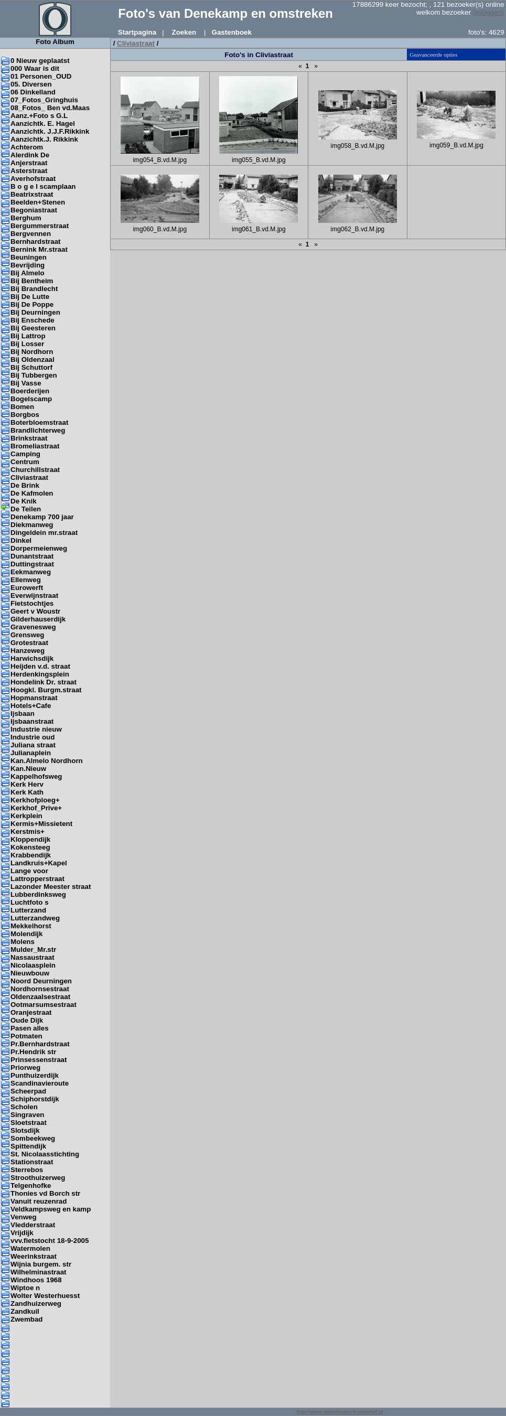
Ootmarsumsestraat (43, 1005)
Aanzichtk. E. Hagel (42, 123)
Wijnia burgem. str (40, 1264)
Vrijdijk (22, 1233)
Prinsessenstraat (38, 1060)
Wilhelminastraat (38, 1272)
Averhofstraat (33, 179)
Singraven (27, 1115)
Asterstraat (28, 171)
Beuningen (28, 257)
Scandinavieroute (39, 1083)
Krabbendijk (30, 855)
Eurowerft (26, 588)
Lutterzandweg (35, 918)
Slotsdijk (25, 1130)
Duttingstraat (32, 564)
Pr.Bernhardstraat (40, 1044)
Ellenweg (25, 580)
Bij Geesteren (33, 328)
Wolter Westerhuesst (45, 1296)
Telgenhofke (30, 1185)
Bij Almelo (27, 273)
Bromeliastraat (34, 446)
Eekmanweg (30, 572)
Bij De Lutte (29, 297)
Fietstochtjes (31, 603)
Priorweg (25, 1067)
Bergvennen (30, 234)
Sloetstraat (28, 1123)
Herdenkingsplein (39, 674)
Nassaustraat (32, 957)
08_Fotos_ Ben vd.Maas (50, 108)
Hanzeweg (27, 651)
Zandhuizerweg (35, 1303)
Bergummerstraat (39, 226)
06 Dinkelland (33, 92)
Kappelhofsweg (36, 776)
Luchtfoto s (29, 902)
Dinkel (20, 540)
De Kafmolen (31, 493)
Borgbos (24, 415)
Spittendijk (28, 1146)
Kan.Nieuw (28, 769)
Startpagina (137, 32)
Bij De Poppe (31, 304)
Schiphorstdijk (34, 1099)
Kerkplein (26, 816)
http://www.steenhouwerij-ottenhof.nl (340, 1411)
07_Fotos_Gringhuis (44, 100)
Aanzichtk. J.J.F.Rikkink (49, 131)
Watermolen (30, 1248)
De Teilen (25, 509)
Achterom (26, 147)
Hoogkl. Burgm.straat (46, 690)
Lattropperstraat (37, 879)
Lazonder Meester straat (50, 887)
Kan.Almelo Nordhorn (46, 761)
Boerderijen (29, 391)
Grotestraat (29, 643)
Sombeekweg (32, 1138)
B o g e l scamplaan (43, 186)
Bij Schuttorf (31, 367)
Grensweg (27, 635)
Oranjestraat (31, 1012)
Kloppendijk (30, 839)
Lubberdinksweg (38, 894)
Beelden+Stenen (37, 202)
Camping (25, 454)
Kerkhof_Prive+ (36, 808)
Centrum (24, 462)
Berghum (25, 218)
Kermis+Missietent (41, 824)
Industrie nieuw (36, 729)
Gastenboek (232, 32)
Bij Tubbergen (33, 375)
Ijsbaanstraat (31, 721)
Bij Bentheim (31, 281)
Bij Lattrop (28, 336)
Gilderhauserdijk (38, 619)
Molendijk (26, 934)
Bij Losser (27, 344)
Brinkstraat (28, 438)
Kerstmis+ (27, 831)
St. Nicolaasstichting (44, 1154)
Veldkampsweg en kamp (50, 1209)
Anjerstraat (28, 163)
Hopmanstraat (34, 698)
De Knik (23, 501)
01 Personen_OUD (40, 76)
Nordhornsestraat (39, 989)
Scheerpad (28, 1091)
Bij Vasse (25, 383)
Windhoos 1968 (36, 1280)
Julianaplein (30, 753)
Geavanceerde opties (433, 54)
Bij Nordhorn (31, 352)
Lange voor (29, 871)
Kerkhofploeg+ (35, 800)
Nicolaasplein (33, 965)
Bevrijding (27, 265)
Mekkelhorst (30, 926)
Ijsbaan (22, 713)
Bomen (22, 407)
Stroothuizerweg (37, 1178)
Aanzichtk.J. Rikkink (44, 139)
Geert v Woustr (35, 611)
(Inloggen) (488, 12)
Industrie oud (32, 737)
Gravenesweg (33, 627)
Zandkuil (24, 1311)
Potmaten (26, 1036)
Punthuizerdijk (34, 1075)
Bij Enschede (32, 320)
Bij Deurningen (35, 312)
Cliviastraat (29, 477)
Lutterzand (28, 910)
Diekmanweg (31, 525)
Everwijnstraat (34, 595)
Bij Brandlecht (34, 289)
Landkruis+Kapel (38, 863)
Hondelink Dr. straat (43, 682)
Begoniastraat (33, 210)
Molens (22, 942)
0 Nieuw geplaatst (40, 61)
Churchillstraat (35, 470)
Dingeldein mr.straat (44, 533)
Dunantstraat (31, 556)
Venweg (23, 1217)
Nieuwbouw (29, 973)
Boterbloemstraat (39, 422)
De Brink (24, 485)
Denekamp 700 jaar (42, 517)
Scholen (24, 1107)
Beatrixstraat (31, 194)
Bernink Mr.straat (39, 249)
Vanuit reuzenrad (38, 1201)
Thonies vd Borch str (45, 1193)
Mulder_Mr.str (33, 949)
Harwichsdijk (31, 658)
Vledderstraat (32, 1225)
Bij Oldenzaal (32, 359)
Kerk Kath (27, 792)
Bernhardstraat (35, 241)
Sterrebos (26, 1170)
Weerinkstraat (33, 1256)
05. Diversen (31, 84)
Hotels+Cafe (30, 706)
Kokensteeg (30, 847)
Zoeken (184, 32)
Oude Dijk (26, 1020)
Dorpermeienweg (38, 548)
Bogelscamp (31, 399)
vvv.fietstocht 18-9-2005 (49, 1241)
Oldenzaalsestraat (40, 997)
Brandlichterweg (37, 430)
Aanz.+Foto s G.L (39, 116)
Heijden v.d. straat (40, 666)
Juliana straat (33, 745)
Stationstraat (31, 1162)
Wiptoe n (25, 1288)
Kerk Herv (27, 784)
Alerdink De (29, 155)
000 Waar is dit (34, 68)
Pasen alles (29, 1028)
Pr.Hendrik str (33, 1052)
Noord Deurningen (41, 981)
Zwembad (26, 1319)
